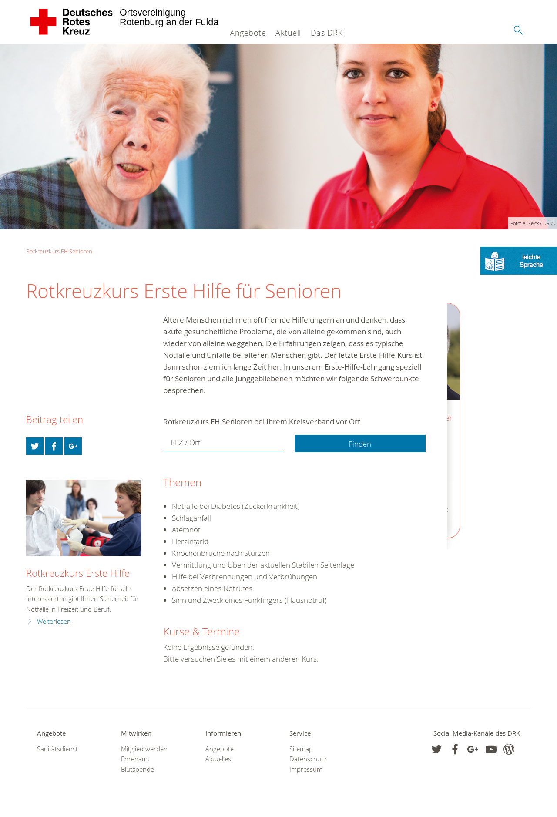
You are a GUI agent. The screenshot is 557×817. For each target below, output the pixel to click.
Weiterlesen (54, 621)
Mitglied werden (144, 749)
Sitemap (301, 749)
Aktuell (288, 32)
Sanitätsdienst (57, 749)
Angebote (248, 32)
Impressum (305, 769)
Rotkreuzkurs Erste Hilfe (78, 573)
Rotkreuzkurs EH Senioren (59, 251)
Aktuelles (218, 759)
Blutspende (137, 769)
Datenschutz (307, 759)
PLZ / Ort (186, 443)
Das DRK (327, 32)
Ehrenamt (135, 759)
